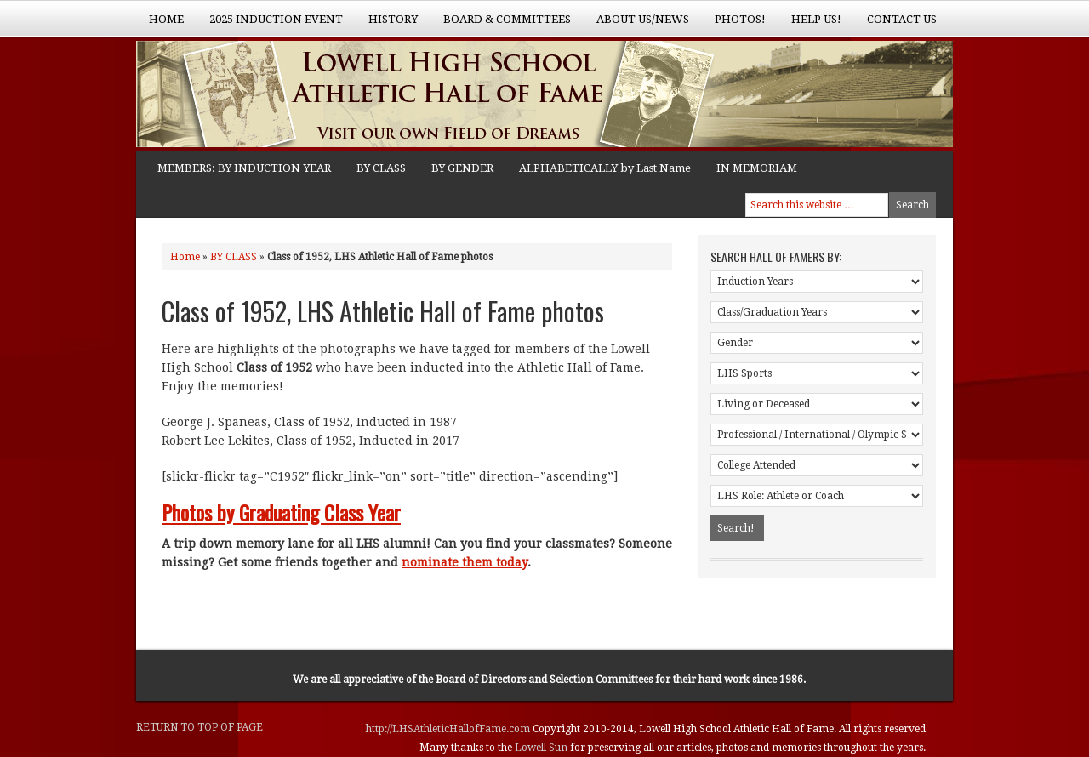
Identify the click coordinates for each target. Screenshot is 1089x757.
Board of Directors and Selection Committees (544, 680)
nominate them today (464, 562)
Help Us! (809, 25)
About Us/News (636, 25)
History (387, 25)
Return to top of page (199, 727)
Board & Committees (500, 25)
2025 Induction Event (270, 25)
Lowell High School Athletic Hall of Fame (306, 96)
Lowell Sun (542, 748)
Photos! (734, 25)
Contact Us (902, 19)
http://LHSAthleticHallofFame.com (449, 729)
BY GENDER (462, 168)
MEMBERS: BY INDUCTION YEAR (244, 168)
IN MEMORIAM (756, 168)
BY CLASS (381, 168)
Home (166, 19)
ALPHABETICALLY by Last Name (605, 168)
